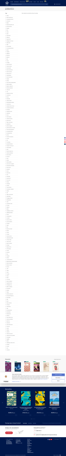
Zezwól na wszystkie (58, 447)
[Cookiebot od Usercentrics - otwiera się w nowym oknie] (6, 454)
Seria (6, 361)
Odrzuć (58, 453)
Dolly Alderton (45, 375)
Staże (34, 1)
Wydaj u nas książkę (29, 441)
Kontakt (41, 1)
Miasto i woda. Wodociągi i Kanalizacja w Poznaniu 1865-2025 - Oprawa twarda (19, 375)
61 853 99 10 (37, 430)
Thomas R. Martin (26, 410)
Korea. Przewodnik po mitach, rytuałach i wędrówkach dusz (9, 374)
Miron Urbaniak (17, 378)
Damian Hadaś (54, 409)
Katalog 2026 (22, 1)
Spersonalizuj (58, 450)
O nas (38, 1)
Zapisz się (8, 432)
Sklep (45, 1)
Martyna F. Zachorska (56, 375)
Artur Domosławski (37, 375)
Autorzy (30, 1)
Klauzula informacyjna (29, 443)
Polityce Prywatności (43, 451)
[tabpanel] (11, 403)
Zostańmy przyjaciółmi (26, 374)
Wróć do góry (56, 439)
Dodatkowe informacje (16, 454)
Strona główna (7, 7)
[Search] (27, 4)
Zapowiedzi (16, 1)
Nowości (8, 361)
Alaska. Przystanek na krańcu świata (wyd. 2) (54, 408)
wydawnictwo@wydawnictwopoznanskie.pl (45, 434)
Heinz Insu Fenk (7, 378)
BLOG (27, 1)
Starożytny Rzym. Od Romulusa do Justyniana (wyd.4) (40, 408)
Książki (11, 1)
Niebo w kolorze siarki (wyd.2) (11, 407)
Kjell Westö (11, 408)
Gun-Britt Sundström (27, 375)
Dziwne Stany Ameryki (55, 374)
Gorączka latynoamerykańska (37, 374)
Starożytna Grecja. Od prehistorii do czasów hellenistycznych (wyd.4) (26, 408)
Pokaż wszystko (57, 359)
